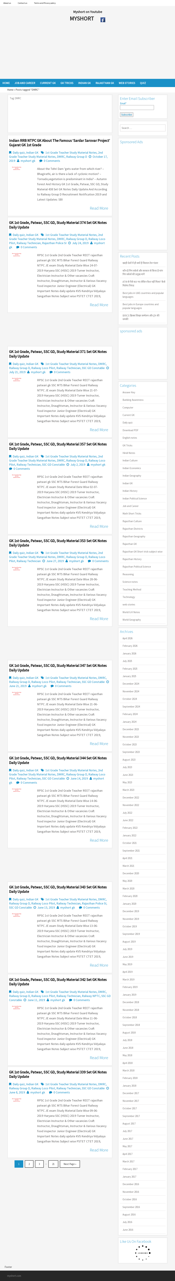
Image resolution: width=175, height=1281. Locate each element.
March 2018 (128, 1070)
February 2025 (130, 668)
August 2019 (129, 941)
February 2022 (130, 827)
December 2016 (131, 1184)
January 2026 (129, 653)
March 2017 (128, 1161)
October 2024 (130, 698)
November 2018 (131, 1009)
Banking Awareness (133, 399)
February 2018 (130, 1078)
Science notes (130, 581)
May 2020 (127, 880)
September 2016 (131, 1207)
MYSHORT (82, 18)
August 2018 (129, 1032)
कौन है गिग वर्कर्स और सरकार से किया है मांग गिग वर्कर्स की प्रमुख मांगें (143, 272)
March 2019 (128, 979)
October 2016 (130, 1199)
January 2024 (129, 721)
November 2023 (131, 736)
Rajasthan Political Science (137, 566)
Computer (128, 407)
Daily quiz (19, 152)
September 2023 (131, 752)
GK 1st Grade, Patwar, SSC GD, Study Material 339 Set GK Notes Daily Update (58, 1074)
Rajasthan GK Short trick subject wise (143, 551)
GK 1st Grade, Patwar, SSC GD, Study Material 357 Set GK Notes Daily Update (58, 446)
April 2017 (127, 1154)
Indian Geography (132, 475)
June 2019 (128, 956)
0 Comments (52, 161)
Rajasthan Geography (134, 536)
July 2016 (127, 1222)
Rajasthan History (132, 559)
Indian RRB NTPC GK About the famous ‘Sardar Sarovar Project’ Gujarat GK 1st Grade (59, 142)
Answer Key (129, 392)
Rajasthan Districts (133, 528)
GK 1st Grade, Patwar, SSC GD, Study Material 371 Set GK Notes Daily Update (58, 353)
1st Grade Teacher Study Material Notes (71, 152)
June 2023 (128, 774)
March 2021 (128, 865)
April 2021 (127, 858)
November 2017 (131, 1100)
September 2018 (131, 1025)
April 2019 (127, 971)
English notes (130, 437)
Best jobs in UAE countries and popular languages (143, 294)
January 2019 (129, 994)
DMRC (61, 157)
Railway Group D (76, 157)
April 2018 (127, 1063)
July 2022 (127, 812)
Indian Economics (132, 468)
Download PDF (130, 430)
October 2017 (130, 1108)
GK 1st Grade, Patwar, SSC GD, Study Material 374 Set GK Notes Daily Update (58, 224)
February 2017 (130, 1169)
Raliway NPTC (91, 996)
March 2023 (128, 789)
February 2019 (130, 987)
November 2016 (131, 1191)
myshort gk (28, 161)
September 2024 (131, 706)
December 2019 (131, 911)
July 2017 (127, 1131)
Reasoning (128, 574)
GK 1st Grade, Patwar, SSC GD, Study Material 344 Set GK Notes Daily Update (58, 760)
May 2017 (127, 1146)
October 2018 (130, 1017)
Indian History (130, 490)
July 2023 (127, 767)
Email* (137, 106)
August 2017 (129, 1123)
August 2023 (129, 759)
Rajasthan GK (130, 544)
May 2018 (127, 1055)
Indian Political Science (135, 498)
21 (53, 1164)
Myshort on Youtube (87, 12)
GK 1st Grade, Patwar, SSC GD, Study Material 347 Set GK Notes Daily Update (58, 667)
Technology (129, 597)
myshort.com (14, 1275)
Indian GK (32, 152)
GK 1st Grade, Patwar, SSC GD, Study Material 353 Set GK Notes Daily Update (58, 543)
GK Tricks (127, 445)
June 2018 (128, 1047)
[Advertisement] (74, 51)
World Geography (132, 619)
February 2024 (130, 714)
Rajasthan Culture (132, 521)
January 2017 (129, 1176)
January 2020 (129, 903)
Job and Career (131, 506)
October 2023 (130, 744)
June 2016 (128, 1229)
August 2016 (129, 1214)
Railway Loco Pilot (43, 368)
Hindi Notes (129, 453)
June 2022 (128, 820)
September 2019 (131, 934)
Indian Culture (130, 460)
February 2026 (130, 645)
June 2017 (128, 1138)
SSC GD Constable (93, 368)
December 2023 (131, 729)
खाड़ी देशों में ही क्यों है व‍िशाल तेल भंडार (140, 263)
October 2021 (130, 843)
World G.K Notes (131, 612)
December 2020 (131, 873)
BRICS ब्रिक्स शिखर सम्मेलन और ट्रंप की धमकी (141, 317)
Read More (99, 208)
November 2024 (131, 691)
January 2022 (129, 835)
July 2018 (127, 1040)
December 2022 (131, 797)
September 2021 (131, 850)
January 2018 (129, 1085)
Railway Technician (29, 243)
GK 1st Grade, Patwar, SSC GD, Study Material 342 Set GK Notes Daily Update (58, 981)
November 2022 (131, 805)
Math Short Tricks (132, 513)
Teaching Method (132, 589)
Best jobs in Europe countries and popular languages (141, 306)
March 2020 (128, 888)
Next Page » (70, 1164)
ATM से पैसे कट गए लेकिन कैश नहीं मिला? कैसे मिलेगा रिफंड (144, 283)
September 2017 (131, 1116)
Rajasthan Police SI (54, 243)
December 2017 (131, 1093)
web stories (129, 604)
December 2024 (131, 683)
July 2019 (127, 949)
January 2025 (129, 676)
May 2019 (127, 964)
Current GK (128, 415)
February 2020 (130, 896)
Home (10, 89)
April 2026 (127, 638)
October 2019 (130, 926)
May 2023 (127, 782)
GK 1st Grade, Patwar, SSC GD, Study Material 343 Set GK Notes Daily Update (58, 889)
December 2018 (131, 1002)
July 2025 (127, 661)
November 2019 (131, 919)
